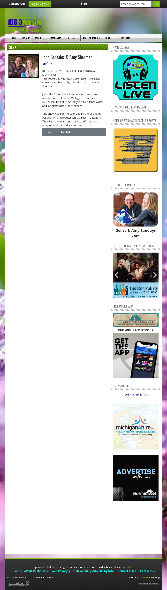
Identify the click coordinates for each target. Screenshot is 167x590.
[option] (136, 275)
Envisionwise (142, 577)
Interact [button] (72, 38)
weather (136, 543)
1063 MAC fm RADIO (135, 394)
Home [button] (13, 38)
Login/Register (40, 4)
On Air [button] (26, 38)
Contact (49, 63)
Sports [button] (109, 38)
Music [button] (38, 38)
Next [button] (155, 275)
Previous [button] (116, 275)
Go (156, 4)
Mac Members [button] (91, 38)
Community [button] (54, 38)
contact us (128, 567)
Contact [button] (125, 38)
